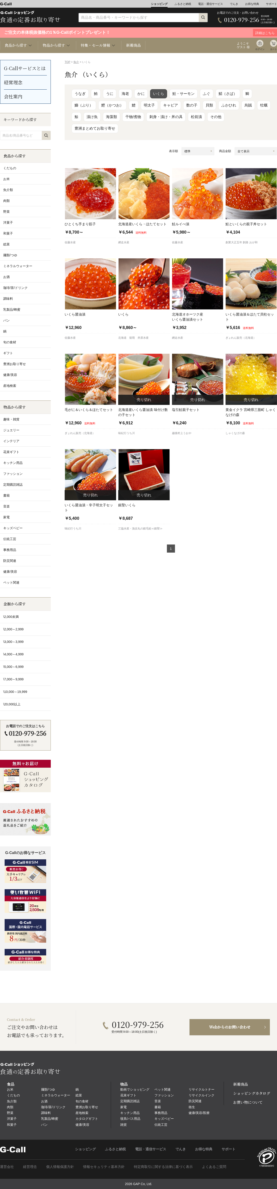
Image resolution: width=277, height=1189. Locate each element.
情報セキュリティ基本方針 (104, 1167)
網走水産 (123, 242)
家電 (123, 1107)
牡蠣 (264, 105)
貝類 (209, 105)
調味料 (46, 1113)
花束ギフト (128, 1095)
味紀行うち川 (126, 433)
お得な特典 (252, 4)
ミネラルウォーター (55, 1095)
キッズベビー (164, 1118)
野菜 (10, 1113)
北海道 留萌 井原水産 (133, 337)
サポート (271, 4)
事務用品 (160, 1113)
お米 (10, 1089)
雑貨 (123, 1124)
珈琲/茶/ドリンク (53, 1107)
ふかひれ (228, 105)
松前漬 (196, 117)
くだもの (13, 1095)
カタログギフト (86, 1118)
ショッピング (159, 4)
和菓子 (12, 1124)
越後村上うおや (181, 433)
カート (273, 49)
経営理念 (13, 82)
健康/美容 (82, 1124)
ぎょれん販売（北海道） (241, 337)
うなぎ (80, 94)
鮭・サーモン (183, 94)
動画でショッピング (134, 1089)
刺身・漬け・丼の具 (166, 117)
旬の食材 (81, 1101)
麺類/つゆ (48, 1089)
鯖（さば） (228, 94)
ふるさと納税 (183, 4)
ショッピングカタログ (251, 1093)
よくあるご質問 (214, 1167)
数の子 (191, 105)
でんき (234, 4)
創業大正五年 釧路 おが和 (242, 242)
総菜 (78, 1095)
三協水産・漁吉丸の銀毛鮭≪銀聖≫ (140, 528)
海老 (125, 94)
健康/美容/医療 (199, 1113)
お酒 (44, 1101)
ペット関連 (162, 1089)
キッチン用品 (130, 1113)
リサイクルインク (201, 1095)
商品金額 (225, 151)
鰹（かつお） (112, 105)
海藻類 (111, 117)
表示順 (173, 151)
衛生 (192, 1107)
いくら (158, 94)
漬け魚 (92, 117)
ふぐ (206, 94)
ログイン (260, 49)
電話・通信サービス (210, 4)
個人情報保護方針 (60, 1167)
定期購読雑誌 (130, 1101)
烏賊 (248, 105)
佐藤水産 (70, 242)
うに (109, 94)
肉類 (10, 1107)
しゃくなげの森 (235, 433)
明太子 (149, 105)
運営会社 (7, 1167)
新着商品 (133, 45)
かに (141, 94)
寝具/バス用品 (130, 1118)
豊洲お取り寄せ (86, 1107)
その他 (215, 117)
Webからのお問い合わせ (229, 1027)
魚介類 (12, 1101)
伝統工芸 (160, 1124)
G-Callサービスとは (25, 68)
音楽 (157, 1101)
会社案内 (13, 96)
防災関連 (195, 1101)
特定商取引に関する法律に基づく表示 (163, 1167)
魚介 (76, 62)
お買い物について (248, 1102)
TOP (67, 62)
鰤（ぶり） (84, 105)
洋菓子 (12, 1118)
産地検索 (81, 1113)
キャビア (170, 105)
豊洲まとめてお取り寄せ (95, 128)
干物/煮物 (133, 117)
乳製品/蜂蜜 (49, 1118)
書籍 (157, 1107)
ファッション (164, 1095)
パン (44, 1124)
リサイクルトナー (201, 1089)
